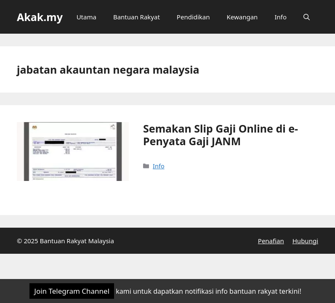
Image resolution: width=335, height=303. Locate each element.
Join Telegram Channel (71, 291)
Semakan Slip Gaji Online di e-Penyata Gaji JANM (220, 134)
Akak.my (40, 17)
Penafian (271, 241)
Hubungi (305, 241)
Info (280, 17)
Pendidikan (193, 17)
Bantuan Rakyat (136, 17)
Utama (86, 17)
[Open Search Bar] (306, 16)
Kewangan (242, 17)
